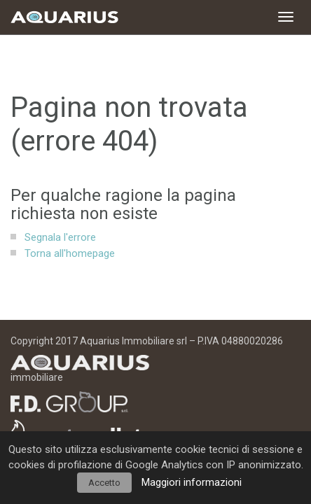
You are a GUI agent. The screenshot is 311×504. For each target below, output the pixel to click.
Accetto (104, 482)
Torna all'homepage (70, 253)
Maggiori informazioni (191, 482)
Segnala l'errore (60, 237)
